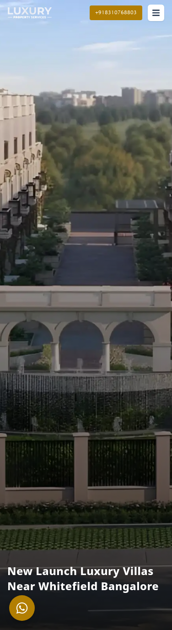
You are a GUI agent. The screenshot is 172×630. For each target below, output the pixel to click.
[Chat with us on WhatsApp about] (22, 608)
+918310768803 (116, 13)
